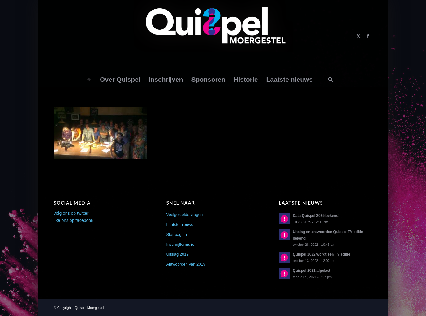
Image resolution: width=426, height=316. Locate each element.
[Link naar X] (358, 36)
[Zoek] (330, 79)
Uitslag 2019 (177, 254)
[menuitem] (89, 79)
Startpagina (176, 234)
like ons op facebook (73, 220)
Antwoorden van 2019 (185, 264)
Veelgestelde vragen (184, 214)
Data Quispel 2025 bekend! (316, 216)
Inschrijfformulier (181, 244)
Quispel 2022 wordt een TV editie (321, 254)
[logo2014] (213, 35)
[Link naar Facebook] (367, 36)
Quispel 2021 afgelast (311, 270)
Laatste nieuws (179, 224)
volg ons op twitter (71, 213)
